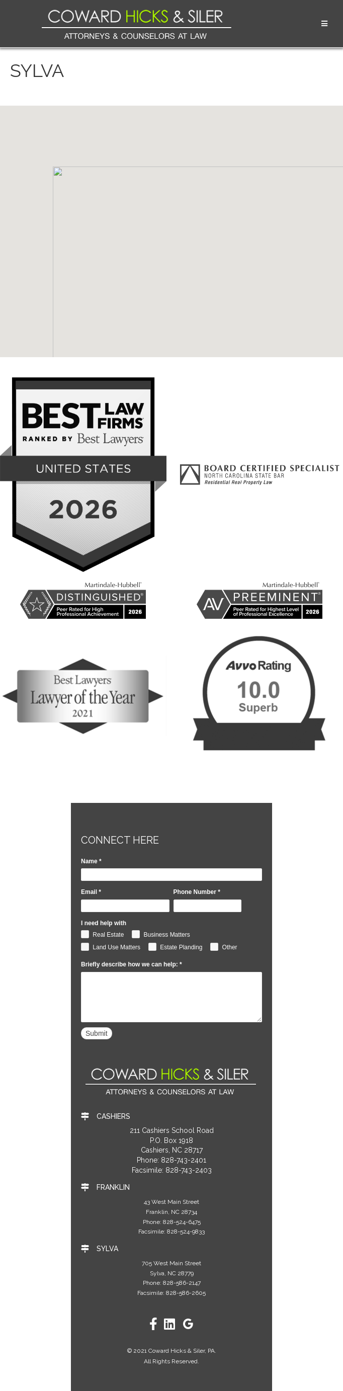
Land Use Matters (110, 947)
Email (91, 891)
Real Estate (102, 934)
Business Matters (161, 934)
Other (223, 947)
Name (91, 861)
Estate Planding (175, 947)
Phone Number (197, 891)
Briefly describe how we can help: (131, 964)
